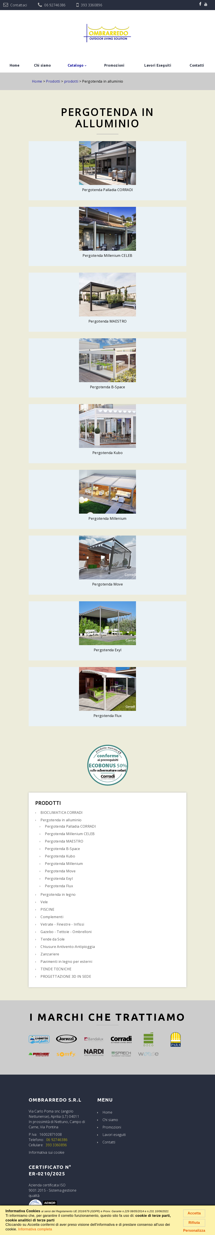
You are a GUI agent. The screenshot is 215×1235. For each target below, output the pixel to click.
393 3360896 (91, 5)
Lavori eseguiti (114, 1134)
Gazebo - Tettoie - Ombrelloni (66, 931)
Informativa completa (35, 1229)
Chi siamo (42, 65)
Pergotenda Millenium (64, 863)
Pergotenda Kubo (60, 856)
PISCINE (47, 909)
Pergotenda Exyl (59, 878)
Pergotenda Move (60, 871)
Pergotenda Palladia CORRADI (70, 826)
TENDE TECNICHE (56, 969)
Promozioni (114, 65)
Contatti (197, 65)
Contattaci (18, 5)
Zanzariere (50, 954)
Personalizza (194, 1230)
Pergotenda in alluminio (61, 820)
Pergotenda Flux (59, 886)
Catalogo (76, 65)
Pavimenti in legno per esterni (66, 961)
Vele (44, 902)
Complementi (52, 916)
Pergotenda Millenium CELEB (70, 833)
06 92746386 (55, 5)
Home (15, 65)
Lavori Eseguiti (157, 65)
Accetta (194, 1213)
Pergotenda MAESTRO (64, 841)
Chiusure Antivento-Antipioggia (68, 946)
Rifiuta (194, 1222)
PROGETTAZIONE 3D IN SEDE (66, 976)
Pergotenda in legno (58, 894)
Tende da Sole (53, 939)
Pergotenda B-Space (62, 848)
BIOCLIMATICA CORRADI (62, 812)
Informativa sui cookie (46, 1152)
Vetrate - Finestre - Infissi (62, 924)
